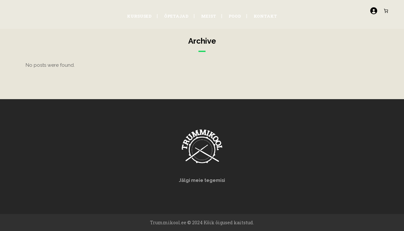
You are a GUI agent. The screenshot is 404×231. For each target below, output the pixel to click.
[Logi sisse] (372, 10)
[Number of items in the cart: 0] (384, 10)
